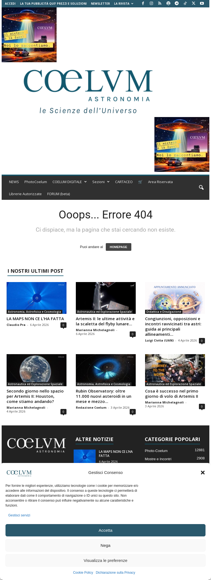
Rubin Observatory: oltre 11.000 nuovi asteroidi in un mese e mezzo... (103, 396)
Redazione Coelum (91, 407)
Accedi (10, 3)
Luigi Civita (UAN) (159, 340)
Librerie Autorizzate (25, 193)
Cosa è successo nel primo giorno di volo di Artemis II (171, 393)
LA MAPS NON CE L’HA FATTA (35, 318)
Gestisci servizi (19, 515)
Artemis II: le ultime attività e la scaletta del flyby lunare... (105, 321)
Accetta (105, 530)
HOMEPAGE (118, 247)
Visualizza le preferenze (105, 560)
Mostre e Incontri (158, 459)
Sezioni (101, 182)
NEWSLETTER (100, 3)
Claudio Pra (16, 325)
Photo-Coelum (156, 451)
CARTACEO (124, 181)
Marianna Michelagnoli (95, 330)
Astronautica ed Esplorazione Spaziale (104, 312)
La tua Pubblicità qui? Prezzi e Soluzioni (53, 3)
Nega (105, 545)
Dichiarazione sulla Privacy (115, 573)
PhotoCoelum (35, 181)
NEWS (14, 181)
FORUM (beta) (58, 193)
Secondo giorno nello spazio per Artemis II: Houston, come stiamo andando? (35, 396)
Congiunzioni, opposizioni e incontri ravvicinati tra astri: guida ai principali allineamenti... (173, 326)
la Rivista (123, 3)
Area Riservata (160, 181)
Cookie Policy (83, 573)
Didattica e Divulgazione (163, 312)
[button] (203, 472)
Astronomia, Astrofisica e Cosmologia (34, 312)
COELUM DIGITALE (69, 182)
